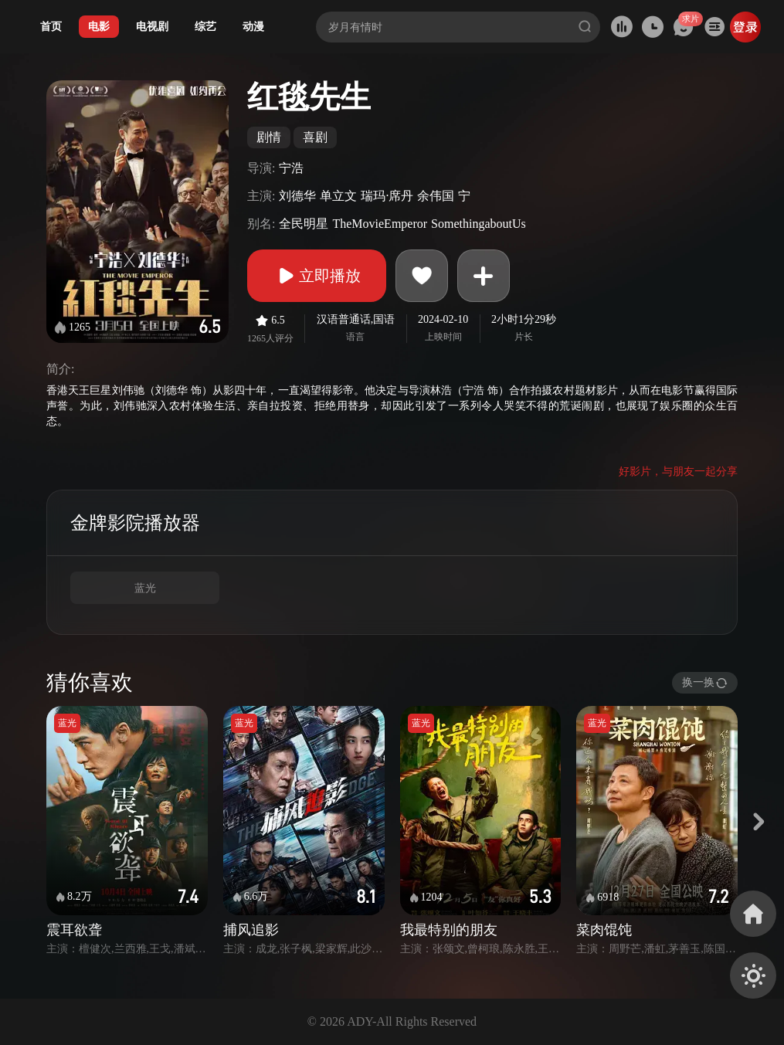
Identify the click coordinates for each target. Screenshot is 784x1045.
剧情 (268, 137)
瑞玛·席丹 (387, 195)
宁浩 (291, 168)
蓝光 (145, 588)
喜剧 (315, 137)
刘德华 (297, 195)
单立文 (338, 195)
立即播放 (317, 276)
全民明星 (303, 223)
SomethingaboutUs (478, 223)
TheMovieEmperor (379, 223)
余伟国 (435, 195)
